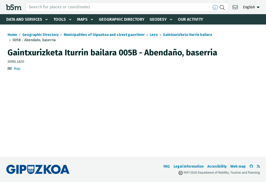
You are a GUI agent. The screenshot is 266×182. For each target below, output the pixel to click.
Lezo (154, 35)
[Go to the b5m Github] (251, 166)
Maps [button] (82, 19)
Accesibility (217, 166)
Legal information (189, 166)
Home (12, 35)
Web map (238, 166)
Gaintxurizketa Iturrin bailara (187, 35)
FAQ (166, 166)
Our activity (190, 19)
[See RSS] (258, 166)
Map (17, 68)
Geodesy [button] (158, 19)
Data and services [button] (24, 19)
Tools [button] (59, 19)
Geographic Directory (121, 19)
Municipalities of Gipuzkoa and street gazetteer (104, 35)
